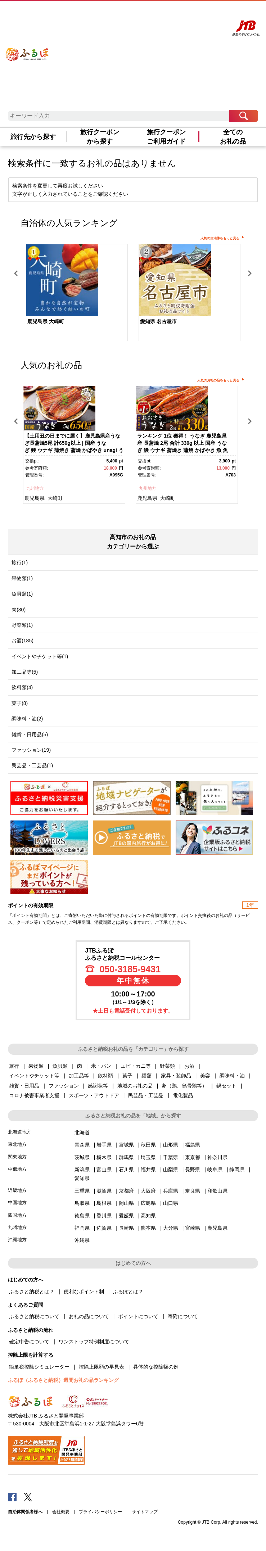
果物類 (36, 1066)
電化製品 (183, 1095)
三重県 (82, 1191)
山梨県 (170, 1169)
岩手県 (104, 1145)
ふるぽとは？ (128, 1291)
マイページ (177, 13)
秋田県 (148, 1145)
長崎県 (126, 1228)
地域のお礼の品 (135, 1086)
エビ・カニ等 (136, 1066)
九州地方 (35, 488)
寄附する (197, 13)
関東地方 (17, 1156)
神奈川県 (217, 1157)
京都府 (126, 1191)
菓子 (127, 1076)
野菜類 (167, 1066)
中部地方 (17, 1169)
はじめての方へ (120, 13)
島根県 (104, 1203)
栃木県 (104, 1157)
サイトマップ (145, 1511)
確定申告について (29, 1341)
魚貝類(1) (22, 594)
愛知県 (82, 1178)
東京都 (192, 1157)
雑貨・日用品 (24, 1086)
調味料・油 (232, 1076)
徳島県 (82, 1215)
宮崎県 (192, 1228)
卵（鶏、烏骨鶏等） (184, 1086)
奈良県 (192, 1191)
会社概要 (60, 1511)
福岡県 (82, 1228)
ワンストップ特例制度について (94, 1341)
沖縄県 (82, 1240)
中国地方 (17, 1202)
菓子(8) (20, 703)
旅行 (14, 1066)
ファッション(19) (31, 750)
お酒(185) (22, 640)
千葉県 (170, 1157)
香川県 (104, 1215)
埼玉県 (148, 1157)
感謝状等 (98, 1086)
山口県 (170, 1203)
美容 (205, 1076)
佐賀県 (104, 1228)
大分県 (170, 1228)
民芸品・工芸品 (145, 1095)
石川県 (126, 1169)
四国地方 (17, 1215)
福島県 (192, 1145)
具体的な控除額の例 (156, 1367)
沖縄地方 (17, 1239)
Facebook (12, 1497)
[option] (77, 293)
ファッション (64, 1086)
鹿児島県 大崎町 (45, 321)
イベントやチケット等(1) (40, 656)
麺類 (146, 1076)
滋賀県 (104, 1191)
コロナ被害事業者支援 (34, 1095)
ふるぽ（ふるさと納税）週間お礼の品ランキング (63, 1380)
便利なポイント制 (84, 1291)
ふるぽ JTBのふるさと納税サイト (27, 49)
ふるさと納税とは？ (31, 1291)
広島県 (148, 1203)
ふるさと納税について (34, 1316)
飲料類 (105, 1076)
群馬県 (126, 1157)
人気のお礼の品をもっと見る (218, 380)
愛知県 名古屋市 (158, 321)
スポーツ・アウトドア (94, 1095)
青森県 (82, 1145)
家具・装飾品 (176, 1076)
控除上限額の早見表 (101, 1367)
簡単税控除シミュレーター (39, 1367)
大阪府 (148, 1191)
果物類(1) (22, 578)
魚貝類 (60, 1066)
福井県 (148, 1169)
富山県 (104, 1169)
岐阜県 (214, 1169)
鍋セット (226, 1086)
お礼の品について (89, 1316)
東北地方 (17, 1144)
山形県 (170, 1145)
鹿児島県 (34, 498)
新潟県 (82, 1169)
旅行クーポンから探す (99, 136)
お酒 (189, 1066)
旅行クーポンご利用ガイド (166, 136)
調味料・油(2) (27, 719)
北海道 (82, 1132)
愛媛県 (126, 1215)
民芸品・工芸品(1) (32, 765)
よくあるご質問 (151, 13)
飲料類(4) (22, 687)
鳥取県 (82, 1203)
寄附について (183, 1316)
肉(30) (19, 609)
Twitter (28, 1497)
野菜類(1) (22, 625)
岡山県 (126, 1203)
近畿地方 (17, 1190)
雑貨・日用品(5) (30, 734)
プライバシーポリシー (100, 1511)
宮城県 (126, 1145)
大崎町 (55, 498)
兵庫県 (170, 1191)
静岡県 (236, 1169)
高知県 (148, 1215)
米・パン (101, 1066)
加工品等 (79, 1076)
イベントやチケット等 (34, 1076)
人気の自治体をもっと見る (219, 238)
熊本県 (148, 1228)
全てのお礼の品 (233, 136)
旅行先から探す (33, 136)
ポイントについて (138, 1316)
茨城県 (82, 1157)
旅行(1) (20, 562)
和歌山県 (217, 1191)
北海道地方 (19, 1132)
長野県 (192, 1169)
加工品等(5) (25, 672)
